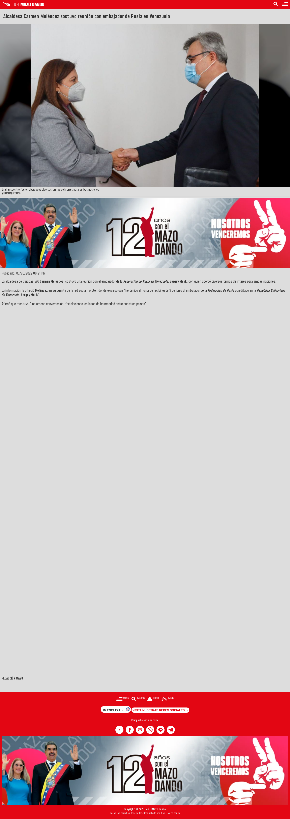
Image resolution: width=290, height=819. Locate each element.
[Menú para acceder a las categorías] (285, 4)
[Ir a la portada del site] (153, 699)
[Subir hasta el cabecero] (168, 699)
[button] (119, 730)
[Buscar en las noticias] (275, 4)
